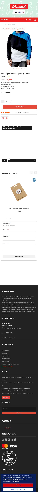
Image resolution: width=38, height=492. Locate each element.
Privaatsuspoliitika (6, 358)
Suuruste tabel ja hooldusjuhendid (10, 364)
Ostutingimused (6, 350)
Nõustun (18, 485)
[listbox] (19, 96)
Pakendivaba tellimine (7, 366)
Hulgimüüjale (5, 356)
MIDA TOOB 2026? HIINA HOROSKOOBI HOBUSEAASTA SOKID (18, 393)
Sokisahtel (7, 428)
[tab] (19, 219)
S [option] (3, 96)
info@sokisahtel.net (9, 338)
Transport (4, 353)
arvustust (7, 219)
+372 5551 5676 (8, 333)
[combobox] (20, 24)
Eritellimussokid (6, 361)
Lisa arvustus (25, 112)
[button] (13, 68)
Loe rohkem (15, 481)
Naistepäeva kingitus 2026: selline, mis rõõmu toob (15, 391)
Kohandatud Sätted (18, 489)
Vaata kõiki (6, 397)
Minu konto (35, 20)
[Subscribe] (19, 413)
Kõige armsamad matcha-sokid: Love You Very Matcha (16, 388)
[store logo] (19, 8)
